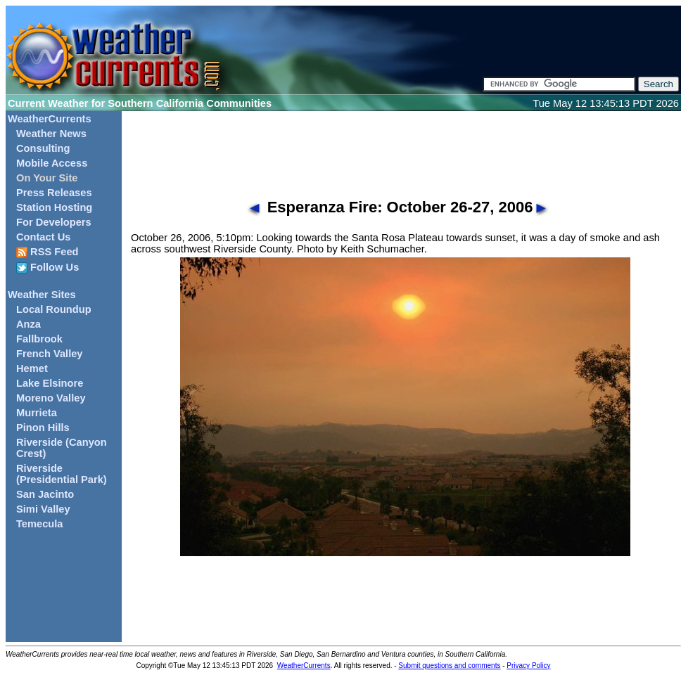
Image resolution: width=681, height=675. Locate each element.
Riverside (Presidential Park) (61, 474)
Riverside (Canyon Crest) (61, 448)
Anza (28, 324)
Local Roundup (53, 309)
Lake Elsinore (49, 383)
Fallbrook (39, 339)
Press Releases (54, 192)
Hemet (32, 368)
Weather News (51, 133)
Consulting (43, 148)
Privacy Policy (528, 665)
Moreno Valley (51, 398)
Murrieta (36, 412)
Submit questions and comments (449, 665)
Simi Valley (43, 509)
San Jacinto (45, 494)
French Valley (49, 353)
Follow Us (47, 268)
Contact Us (43, 237)
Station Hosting (54, 207)
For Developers (53, 222)
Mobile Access (51, 163)
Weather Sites (42, 294)
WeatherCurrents (49, 118)
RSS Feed (47, 252)
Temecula (39, 523)
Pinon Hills (43, 427)
